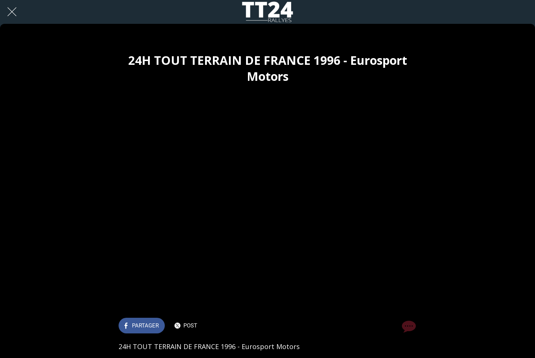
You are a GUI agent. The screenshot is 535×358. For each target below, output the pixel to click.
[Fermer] (11, 11)
